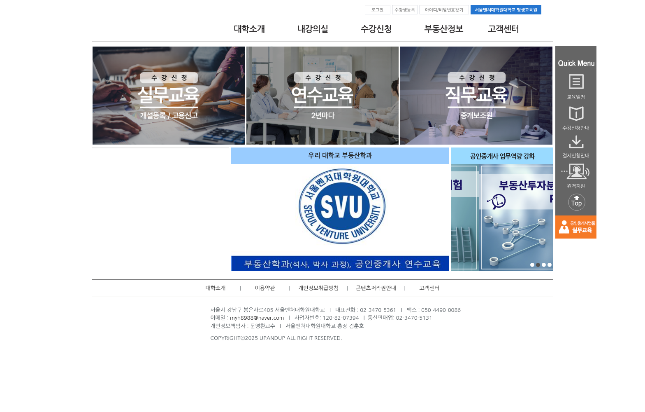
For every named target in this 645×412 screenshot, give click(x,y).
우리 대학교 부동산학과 (340, 155)
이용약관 (265, 288)
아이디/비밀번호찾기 (444, 10)
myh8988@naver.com (257, 318)
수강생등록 (404, 10)
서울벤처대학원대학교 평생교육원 (506, 10)
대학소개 (216, 288)
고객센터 (430, 288)
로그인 (377, 10)
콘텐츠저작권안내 (376, 288)
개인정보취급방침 (318, 288)
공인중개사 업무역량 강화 (502, 156)
